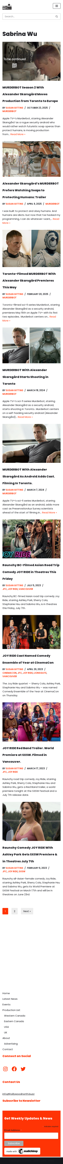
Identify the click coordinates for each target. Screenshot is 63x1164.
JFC (4, 589)
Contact (7, 1049)
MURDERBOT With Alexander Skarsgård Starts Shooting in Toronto (25, 377)
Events (6, 1004)
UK (5, 1032)
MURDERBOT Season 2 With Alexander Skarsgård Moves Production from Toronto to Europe (30, 94)
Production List (11, 1010)
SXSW (22, 871)
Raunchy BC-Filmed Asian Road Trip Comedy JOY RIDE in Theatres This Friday (30, 572)
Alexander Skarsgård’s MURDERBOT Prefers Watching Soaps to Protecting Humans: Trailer (30, 190)
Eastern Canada (14, 1021)
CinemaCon (9, 673)
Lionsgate (40, 673)
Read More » (17, 134)
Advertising (11, 1043)
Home (6, 993)
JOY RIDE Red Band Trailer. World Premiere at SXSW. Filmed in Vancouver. (28, 755)
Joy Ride (13, 589)
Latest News (10, 999)
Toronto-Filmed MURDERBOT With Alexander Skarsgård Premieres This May (29, 280)
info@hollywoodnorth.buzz (18, 1094)
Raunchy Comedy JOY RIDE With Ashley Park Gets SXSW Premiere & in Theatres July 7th (29, 854)
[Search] (27, 16)
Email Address (13, 1130)
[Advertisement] (31, 956)
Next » (27, 911)
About (6, 1038)
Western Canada (14, 1015)
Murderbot (9, 111)
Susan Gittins (14, 107)
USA (6, 1027)
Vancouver (26, 589)
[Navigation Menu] (57, 6)
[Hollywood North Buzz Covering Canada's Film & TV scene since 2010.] (7, 6)
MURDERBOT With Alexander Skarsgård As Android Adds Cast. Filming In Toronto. (28, 476)
